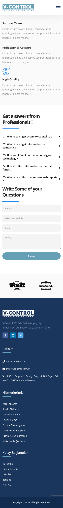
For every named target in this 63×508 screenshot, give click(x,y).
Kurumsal (8, 463)
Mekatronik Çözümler (14, 441)
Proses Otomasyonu (14, 425)
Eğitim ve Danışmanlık (15, 435)
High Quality (10, 79)
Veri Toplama (10, 403)
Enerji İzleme (10, 419)
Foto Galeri (9, 485)
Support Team (12, 23)
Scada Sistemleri (12, 409)
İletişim (7, 479)
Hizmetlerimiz (10, 469)
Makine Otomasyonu (14, 430)
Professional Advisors (16, 48)
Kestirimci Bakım (12, 414)
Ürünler (7, 474)
